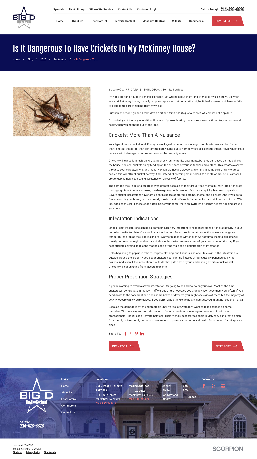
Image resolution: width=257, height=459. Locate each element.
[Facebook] (204, 386)
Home (65, 386)
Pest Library (77, 9)
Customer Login (147, 9)
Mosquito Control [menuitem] (153, 21)
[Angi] (233, 386)
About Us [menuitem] (77, 21)
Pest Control (69, 399)
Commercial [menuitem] (196, 21)
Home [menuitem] (60, 21)
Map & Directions (106, 402)
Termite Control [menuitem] (124, 21)
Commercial (68, 405)
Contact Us (125, 9)
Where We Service (101, 9)
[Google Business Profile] (223, 386)
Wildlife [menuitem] (177, 21)
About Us (66, 392)
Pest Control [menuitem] (99, 21)
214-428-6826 (232, 9)
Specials (58, 9)
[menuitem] (17, 452)
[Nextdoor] (204, 396)
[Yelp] (213, 386)
